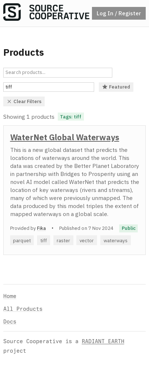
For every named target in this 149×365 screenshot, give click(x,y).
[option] (74, 190)
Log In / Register (119, 13)
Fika (41, 228)
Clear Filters (24, 101)
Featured (116, 86)
